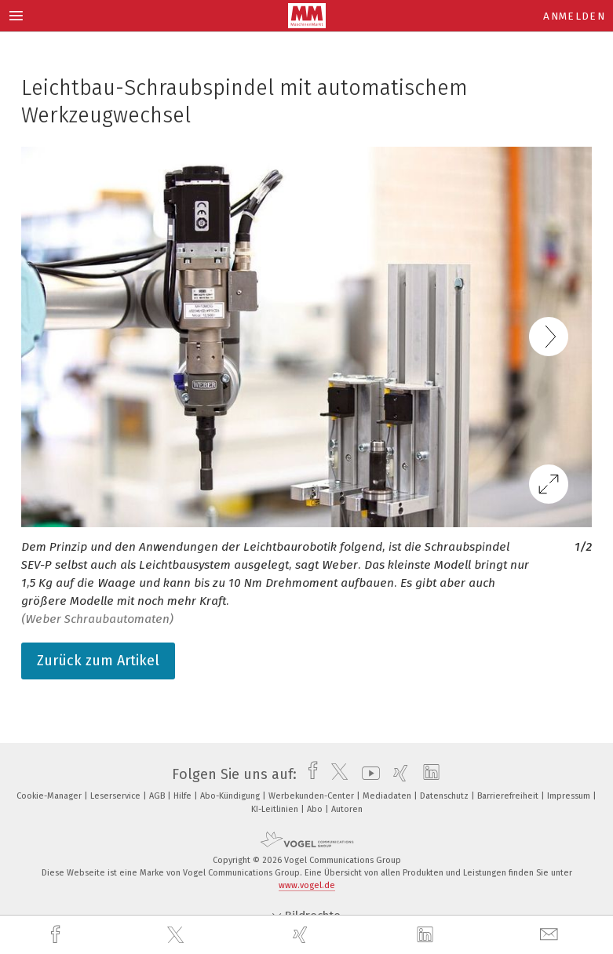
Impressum (570, 796)
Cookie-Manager (50, 796)
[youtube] (367, 774)
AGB (158, 796)
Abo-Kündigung (231, 796)
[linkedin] (427, 935)
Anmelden (574, 16)
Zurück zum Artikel (98, 660)
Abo (316, 809)
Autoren (347, 809)
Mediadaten (388, 796)
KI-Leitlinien (276, 809)
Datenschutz (445, 796)
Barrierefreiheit (509, 796)
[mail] (551, 935)
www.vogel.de (307, 885)
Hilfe (183, 796)
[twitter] (177, 935)
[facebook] (57, 935)
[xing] (302, 935)
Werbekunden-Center (312, 796)
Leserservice (116, 796)
